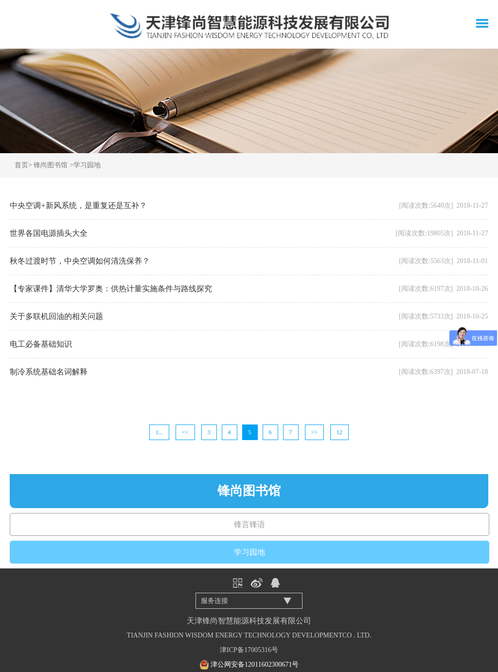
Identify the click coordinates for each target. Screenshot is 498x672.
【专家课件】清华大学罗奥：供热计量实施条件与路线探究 (111, 288)
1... (159, 432)
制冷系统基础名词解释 (49, 372)
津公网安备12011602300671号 (255, 664)
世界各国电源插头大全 (49, 233)
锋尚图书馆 (51, 165)
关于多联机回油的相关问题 (56, 316)
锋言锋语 (249, 524)
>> (314, 432)
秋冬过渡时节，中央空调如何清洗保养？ (80, 261)
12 (339, 432)
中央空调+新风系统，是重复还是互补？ (78, 205)
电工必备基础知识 (41, 344)
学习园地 (87, 165)
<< (185, 432)
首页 (21, 165)
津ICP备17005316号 (249, 650)
